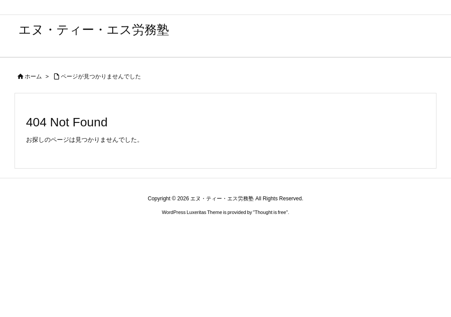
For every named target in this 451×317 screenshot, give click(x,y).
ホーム (33, 76)
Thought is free (270, 212)
